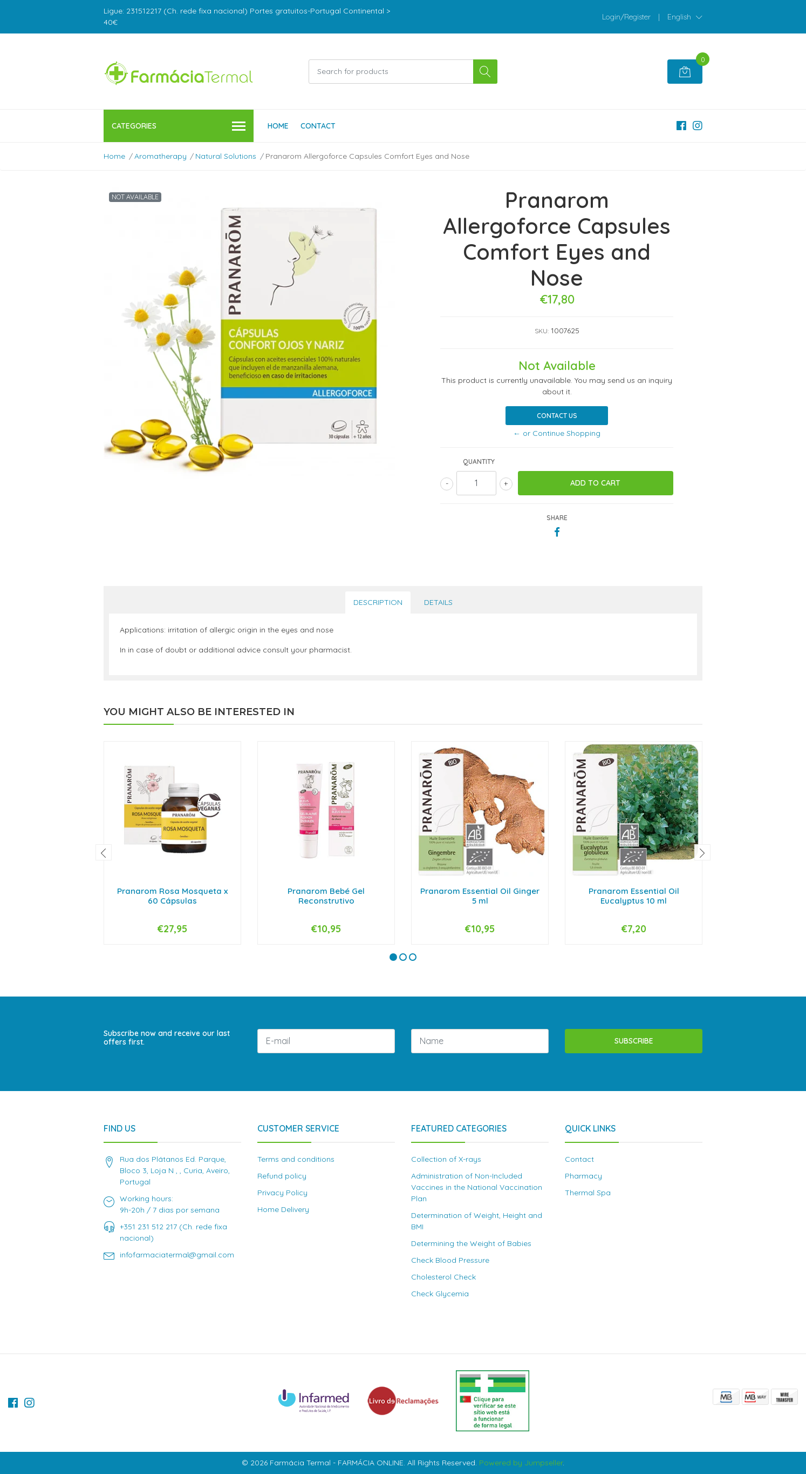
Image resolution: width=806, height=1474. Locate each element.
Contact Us (557, 416)
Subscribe (633, 1041)
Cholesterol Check (443, 1277)
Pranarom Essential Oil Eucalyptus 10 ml (634, 896)
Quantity (479, 461)
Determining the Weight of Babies (471, 1243)
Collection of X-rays (446, 1159)
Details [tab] (438, 602)
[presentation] (103, 852)
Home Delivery (283, 1209)
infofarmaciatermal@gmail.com (177, 1255)
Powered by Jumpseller (521, 1463)
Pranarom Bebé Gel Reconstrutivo (326, 896)
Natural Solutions (225, 156)
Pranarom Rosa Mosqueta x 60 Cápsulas (172, 896)
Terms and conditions (295, 1159)
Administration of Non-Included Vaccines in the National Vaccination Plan (476, 1187)
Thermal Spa (588, 1192)
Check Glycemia (440, 1293)
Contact (318, 126)
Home (278, 126)
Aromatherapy (160, 156)
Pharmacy (583, 1176)
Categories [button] (178, 126)
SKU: (542, 331)
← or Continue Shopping (556, 433)
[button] (684, 17)
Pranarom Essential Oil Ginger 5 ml (479, 896)
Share (557, 518)
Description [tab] (377, 602)
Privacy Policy (282, 1192)
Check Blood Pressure (450, 1260)
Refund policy (281, 1176)
